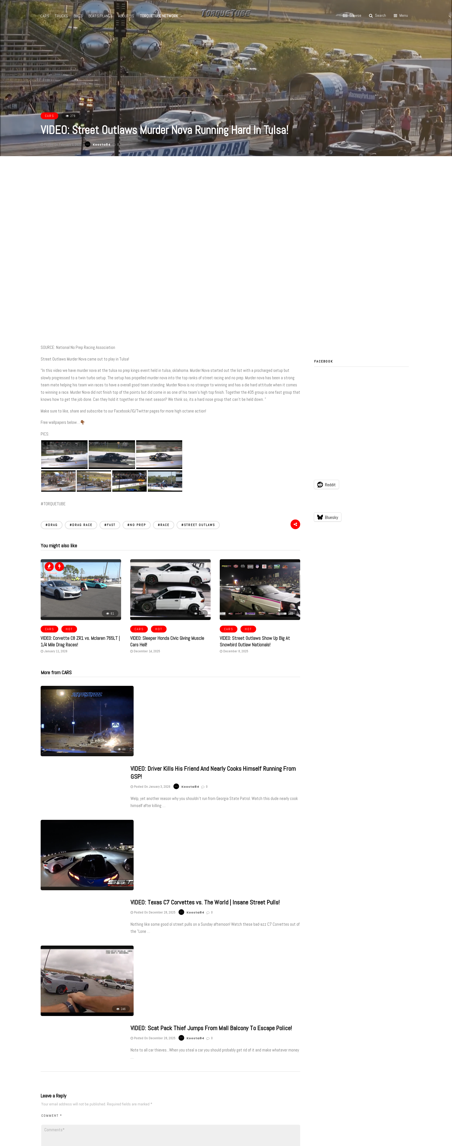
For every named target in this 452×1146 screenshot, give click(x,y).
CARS (45, 15)
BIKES (78, 15)
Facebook (323, 361)
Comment (51, 954)
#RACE (163, 525)
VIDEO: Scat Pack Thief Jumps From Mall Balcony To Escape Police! (211, 841)
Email (137, 1030)
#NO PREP (136, 525)
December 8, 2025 (234, 651)
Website (226, 1030)
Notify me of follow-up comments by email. (91, 1051)
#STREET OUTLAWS (198, 525)
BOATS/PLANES (101, 15)
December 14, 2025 (145, 651)
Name (47, 1030)
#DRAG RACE (81, 525)
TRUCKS (61, 15)
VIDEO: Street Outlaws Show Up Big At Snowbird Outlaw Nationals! (252, 641)
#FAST (109, 525)
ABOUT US (126, 15)
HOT (69, 629)
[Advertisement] (226, 198)
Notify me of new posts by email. (81, 1062)
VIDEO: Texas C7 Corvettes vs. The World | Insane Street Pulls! (205, 767)
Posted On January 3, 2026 (150, 711)
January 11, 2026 (54, 651)
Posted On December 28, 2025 (152, 777)
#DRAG (51, 525)
